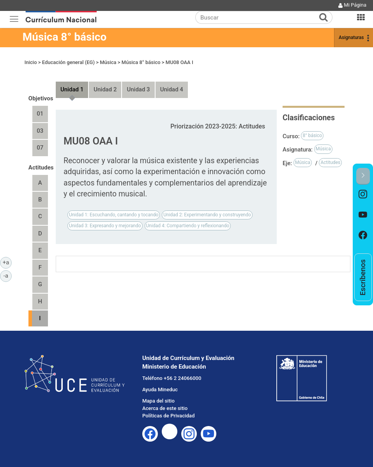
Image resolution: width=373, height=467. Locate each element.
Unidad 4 (171, 89)
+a (7, 262)
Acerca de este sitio (164, 408)
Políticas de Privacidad (168, 416)
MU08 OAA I (179, 62)
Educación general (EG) (68, 62)
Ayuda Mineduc (160, 389)
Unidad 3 (138, 89)
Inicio (31, 62)
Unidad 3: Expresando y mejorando (105, 225)
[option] (363, 195)
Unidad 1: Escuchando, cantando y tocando (113, 214)
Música (108, 62)
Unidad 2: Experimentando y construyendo (207, 214)
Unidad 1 (71, 89)
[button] (363, 176)
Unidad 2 (105, 89)
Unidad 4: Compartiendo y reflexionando (187, 225)
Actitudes (330, 162)
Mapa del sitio (158, 401)
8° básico (312, 135)
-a (8, 275)
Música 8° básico (64, 36)
